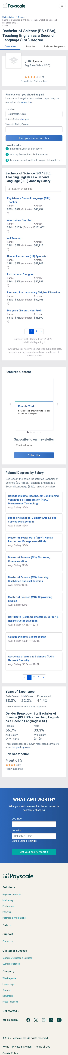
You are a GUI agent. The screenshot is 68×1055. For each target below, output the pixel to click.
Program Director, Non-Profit (24, 310)
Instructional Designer (20, 274)
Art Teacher (14, 238)
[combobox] (34, 114)
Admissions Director (19, 220)
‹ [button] (10, 403)
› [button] (57, 403)
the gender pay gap (21, 747)
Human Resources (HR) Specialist (27, 256)
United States (8, 17)
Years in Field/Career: (17, 124)
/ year (36, 61)
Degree (21, 17)
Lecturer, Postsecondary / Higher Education (33, 292)
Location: (10, 109)
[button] (10, 46)
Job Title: (17, 818)
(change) (24, 119)
